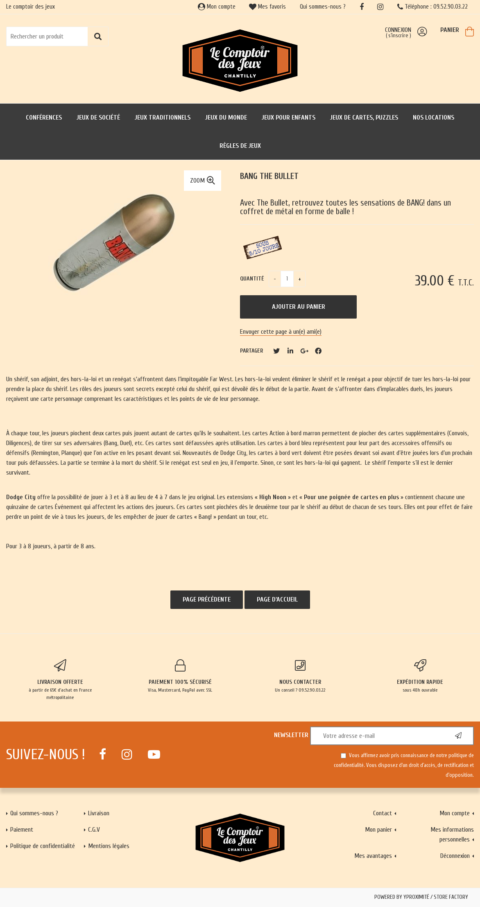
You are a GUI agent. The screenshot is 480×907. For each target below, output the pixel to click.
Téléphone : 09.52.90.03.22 (432, 6)
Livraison (98, 813)
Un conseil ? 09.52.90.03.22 (300, 676)
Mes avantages (373, 856)
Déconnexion (455, 856)
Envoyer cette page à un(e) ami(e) (281, 331)
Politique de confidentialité (42, 846)
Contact (382, 813)
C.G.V (94, 829)
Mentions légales (108, 846)
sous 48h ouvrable (420, 676)
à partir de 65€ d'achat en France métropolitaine (60, 679)
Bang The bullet (269, 176)
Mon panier (378, 829)
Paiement (21, 829)
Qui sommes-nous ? (323, 6)
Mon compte (216, 6)
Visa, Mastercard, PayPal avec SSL (180, 676)
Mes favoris (267, 6)
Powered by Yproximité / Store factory (421, 897)
